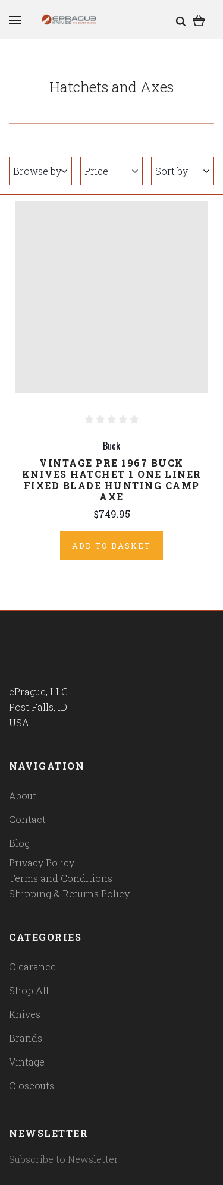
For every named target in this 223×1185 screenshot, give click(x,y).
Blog (19, 843)
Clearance (32, 966)
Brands (25, 1038)
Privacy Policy (41, 862)
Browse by (40, 171)
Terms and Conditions (60, 878)
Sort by (182, 171)
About (22, 795)
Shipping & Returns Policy (69, 893)
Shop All (29, 990)
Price (111, 171)
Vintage (27, 1061)
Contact (27, 819)
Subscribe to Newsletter (63, 1159)
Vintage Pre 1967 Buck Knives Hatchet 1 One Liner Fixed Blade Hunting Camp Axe (112, 479)
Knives (24, 1014)
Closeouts (31, 1085)
